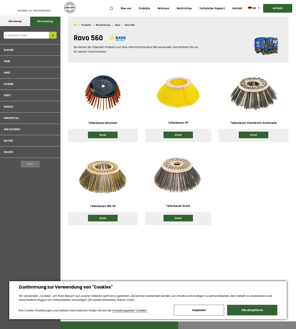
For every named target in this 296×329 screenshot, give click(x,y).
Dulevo (8, 152)
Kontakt (237, 8)
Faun (7, 61)
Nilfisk (8, 141)
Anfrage (278, 8)
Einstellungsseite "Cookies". (130, 310)
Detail (102, 134)
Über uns (126, 8)
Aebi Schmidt (12, 129)
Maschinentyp (45, 21)
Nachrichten (184, 8)
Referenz (163, 8)
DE (252, 8)
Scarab (8, 84)
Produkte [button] (144, 8)
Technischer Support (212, 8)
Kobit (7, 95)
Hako (7, 72)
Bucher (8, 50)
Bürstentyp (15, 21)
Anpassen (199, 310)
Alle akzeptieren (252, 310)
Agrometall (11, 118)
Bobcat (9, 107)
